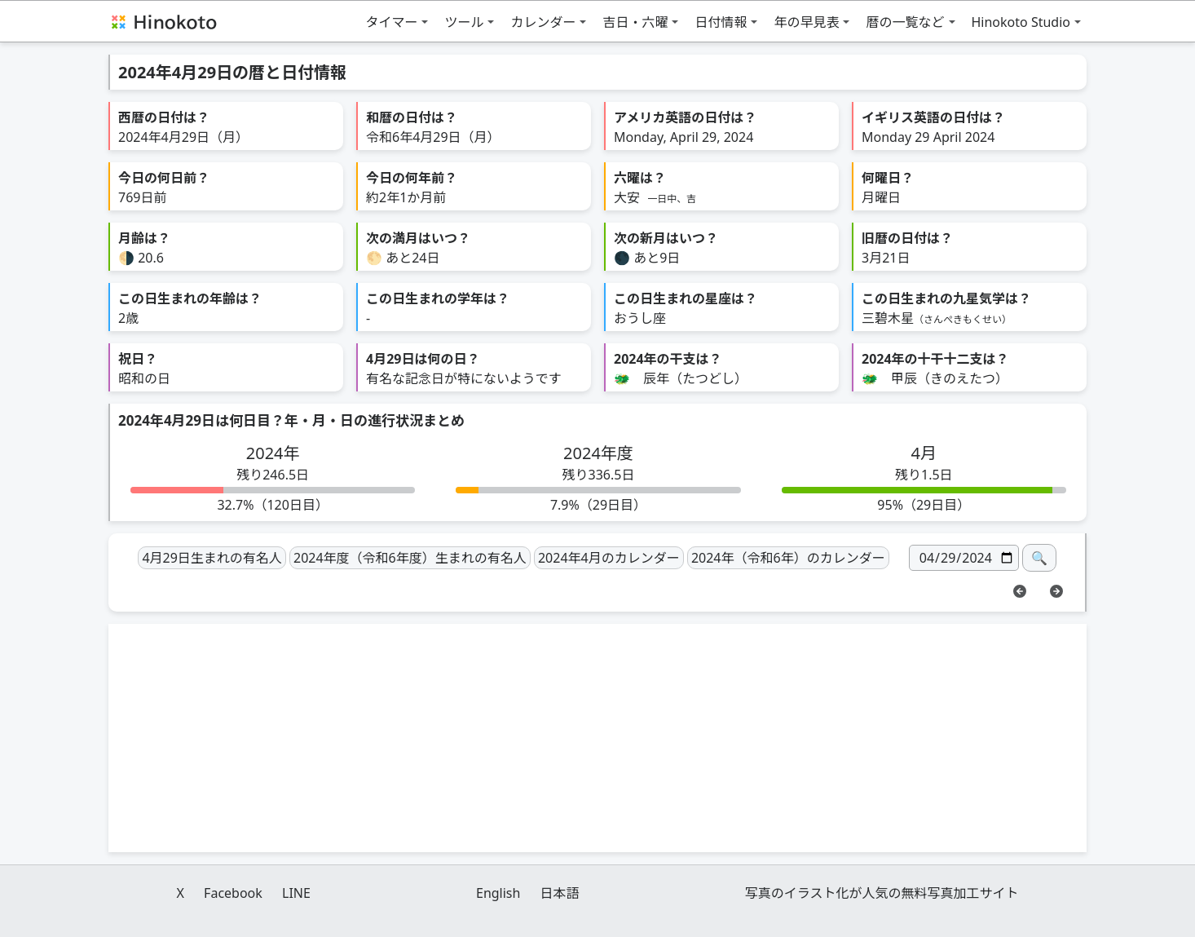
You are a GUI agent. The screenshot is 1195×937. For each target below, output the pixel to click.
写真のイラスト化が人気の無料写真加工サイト (882, 893)
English (498, 893)
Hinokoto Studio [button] (1021, 22)
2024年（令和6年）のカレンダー (788, 558)
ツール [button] (463, 22)
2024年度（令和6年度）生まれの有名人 (410, 558)
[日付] (964, 558)
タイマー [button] (391, 22)
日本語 (560, 893)
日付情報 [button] (721, 22)
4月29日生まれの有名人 (211, 558)
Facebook (233, 893)
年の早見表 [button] (806, 22)
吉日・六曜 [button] (635, 22)
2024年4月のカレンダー (609, 558)
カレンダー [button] (542, 22)
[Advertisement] (597, 738)
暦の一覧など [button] (905, 22)
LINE (296, 893)
